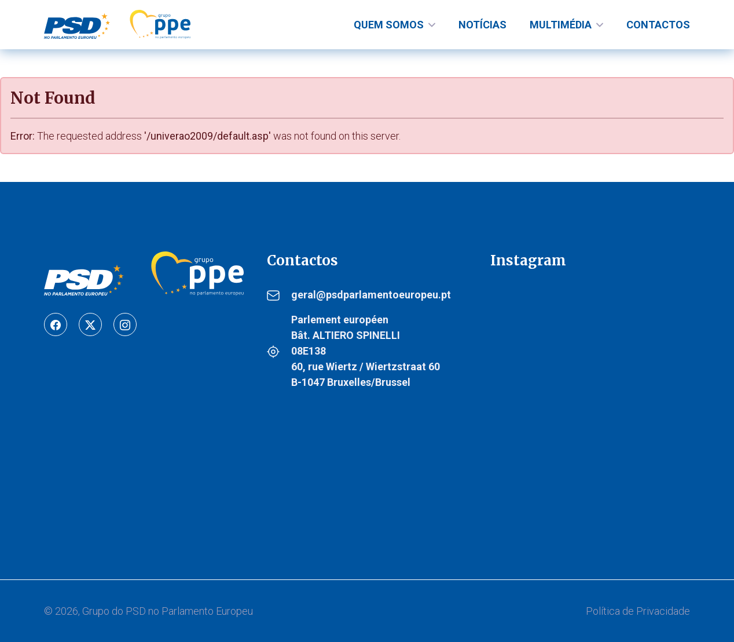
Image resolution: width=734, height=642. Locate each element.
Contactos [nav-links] (658, 25)
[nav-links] (394, 24)
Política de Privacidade (638, 611)
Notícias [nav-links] (482, 25)
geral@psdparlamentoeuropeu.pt (371, 295)
